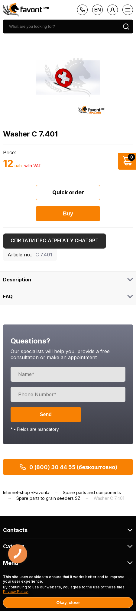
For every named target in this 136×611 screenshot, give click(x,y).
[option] (68, 77)
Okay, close (68, 602)
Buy (68, 214)
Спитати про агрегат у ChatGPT (55, 240)
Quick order (68, 192)
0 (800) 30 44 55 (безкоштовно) (68, 467)
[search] (61, 26)
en (97, 10)
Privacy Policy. (15, 591)
